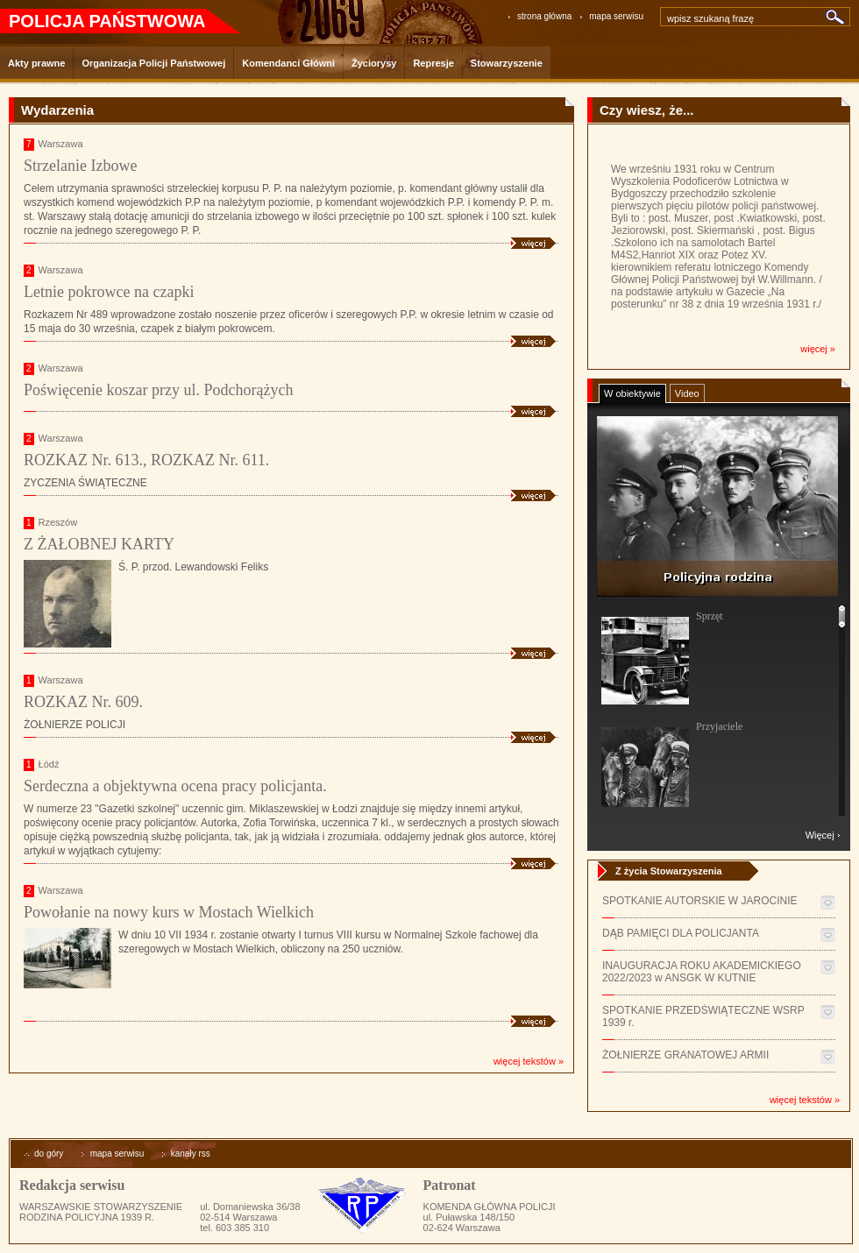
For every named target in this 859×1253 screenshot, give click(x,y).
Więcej (820, 835)
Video (687, 393)
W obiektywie (632, 393)
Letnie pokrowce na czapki (109, 292)
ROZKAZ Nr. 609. (83, 702)
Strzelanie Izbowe (80, 165)
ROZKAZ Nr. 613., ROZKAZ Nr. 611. (146, 460)
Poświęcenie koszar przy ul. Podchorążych (158, 390)
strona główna (544, 16)
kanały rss (185, 1153)
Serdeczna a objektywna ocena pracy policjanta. (175, 786)
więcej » (817, 348)
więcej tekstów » (528, 1061)
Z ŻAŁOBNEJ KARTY (99, 544)
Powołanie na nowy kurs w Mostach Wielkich (169, 912)
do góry (43, 1153)
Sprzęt (709, 616)
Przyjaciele (719, 726)
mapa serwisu (616, 16)
